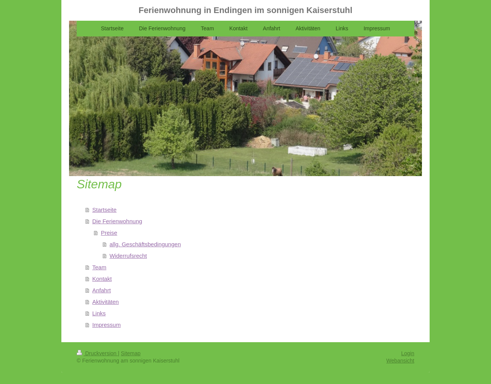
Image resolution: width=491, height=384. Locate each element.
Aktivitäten (105, 301)
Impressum (106, 324)
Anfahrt (101, 290)
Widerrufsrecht (128, 255)
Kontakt (102, 278)
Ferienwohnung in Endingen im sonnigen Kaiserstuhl (245, 10)
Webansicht (400, 361)
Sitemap (130, 353)
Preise (109, 232)
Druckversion (97, 353)
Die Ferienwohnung (117, 221)
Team (99, 267)
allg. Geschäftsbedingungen (145, 244)
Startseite (104, 209)
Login (407, 353)
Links (99, 313)
